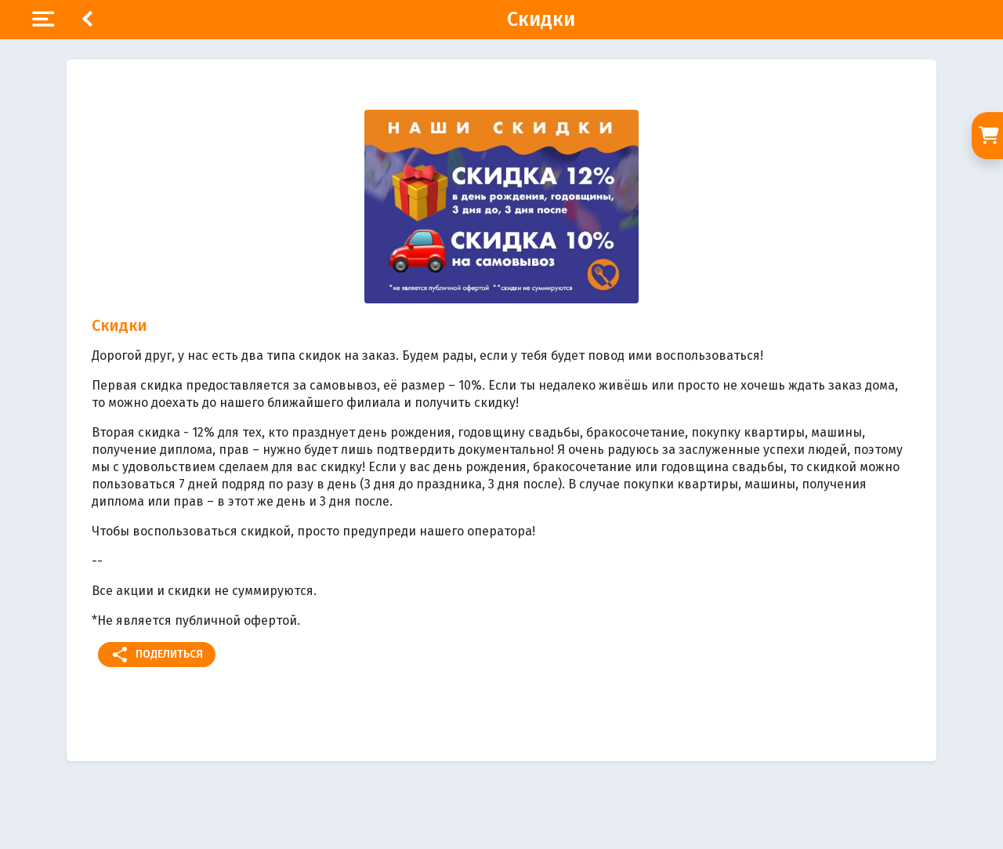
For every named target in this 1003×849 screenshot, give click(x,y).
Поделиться (156, 654)
